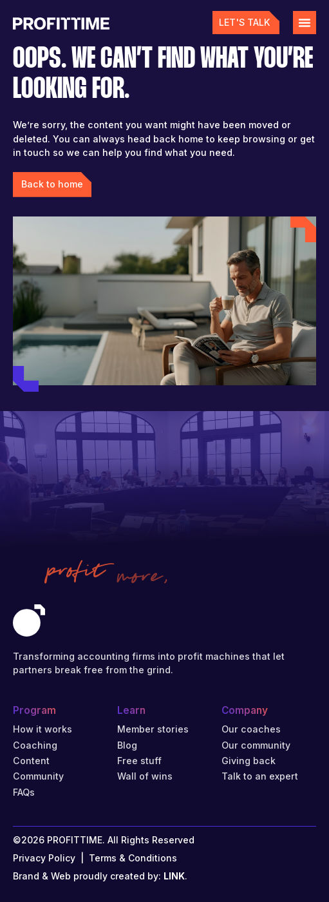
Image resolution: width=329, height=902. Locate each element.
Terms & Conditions (133, 857)
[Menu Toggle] (304, 22)
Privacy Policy (44, 857)
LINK (174, 875)
